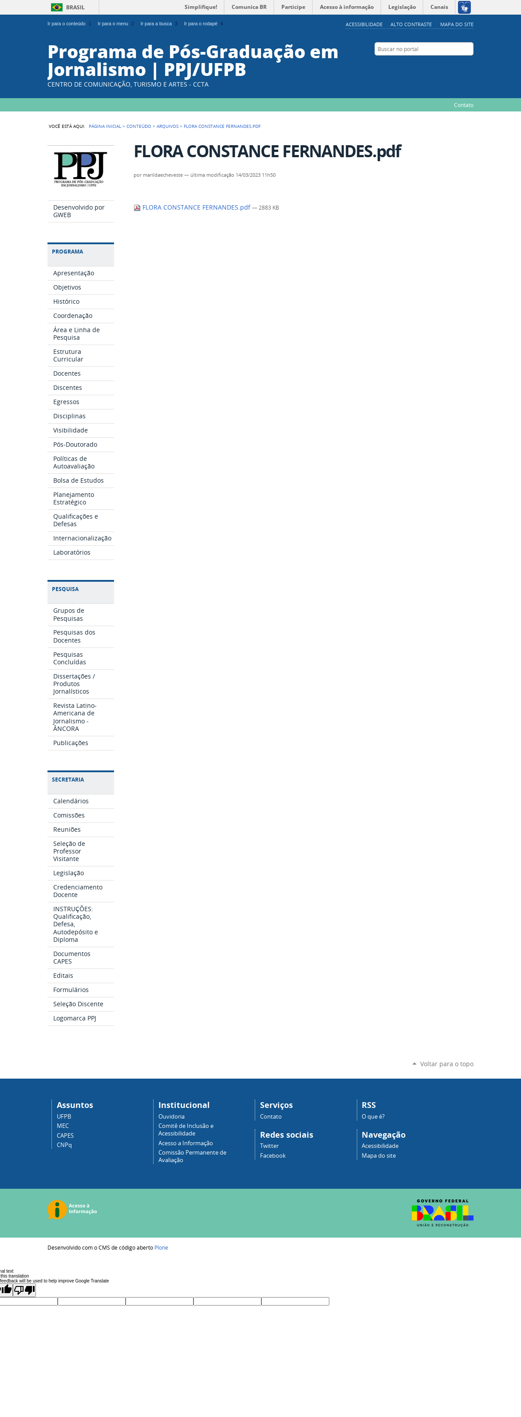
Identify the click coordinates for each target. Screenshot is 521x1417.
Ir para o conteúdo (70, 23)
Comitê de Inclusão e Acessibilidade (185, 1129)
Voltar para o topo (447, 1064)
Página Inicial (105, 126)
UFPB (64, 1116)
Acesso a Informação (185, 1143)
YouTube (469, 66)
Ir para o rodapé (204, 23)
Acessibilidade (364, 24)
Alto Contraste (411, 24)
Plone (161, 1247)
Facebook (446, 66)
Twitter (269, 1146)
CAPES (65, 1135)
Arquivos (167, 126)
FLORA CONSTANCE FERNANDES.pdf (193, 207)
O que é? (373, 1116)
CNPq (64, 1145)
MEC (63, 1126)
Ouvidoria (171, 1116)
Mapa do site (457, 24)
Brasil (75, 7)
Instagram (458, 66)
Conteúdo (138, 126)
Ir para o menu (116, 23)
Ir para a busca (160, 23)
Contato (464, 104)
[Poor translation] (24, 1290)
